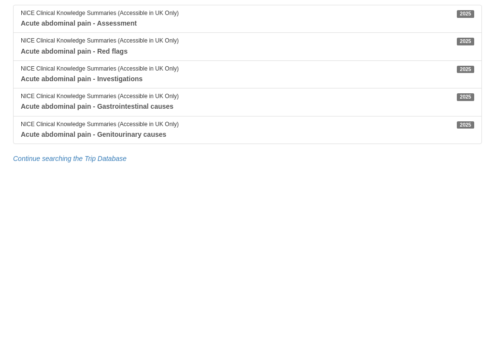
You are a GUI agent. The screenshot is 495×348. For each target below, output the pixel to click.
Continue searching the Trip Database (70, 158)
